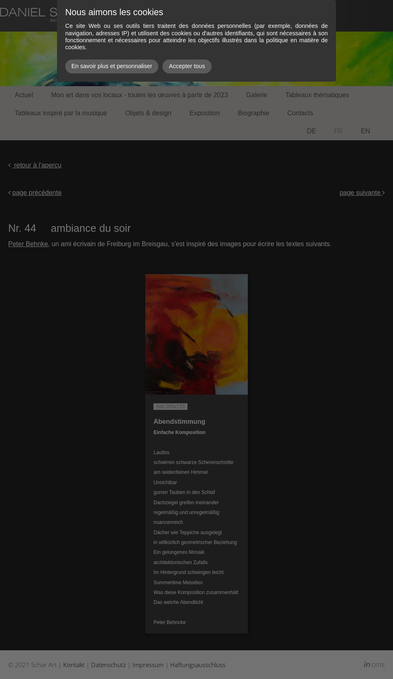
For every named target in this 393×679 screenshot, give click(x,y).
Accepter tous (187, 66)
